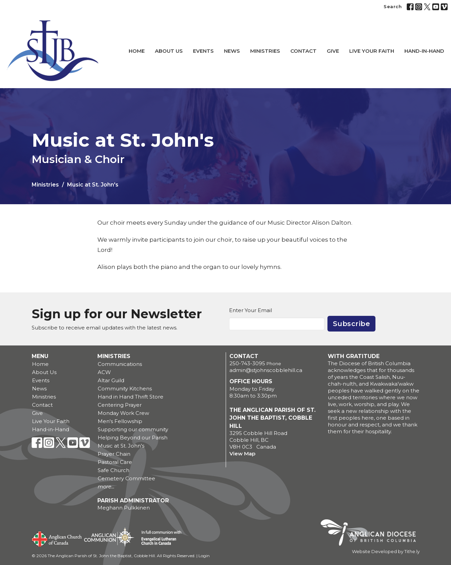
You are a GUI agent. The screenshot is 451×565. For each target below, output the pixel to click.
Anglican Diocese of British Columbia (371, 533)
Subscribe (351, 324)
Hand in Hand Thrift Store (130, 396)
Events (203, 51)
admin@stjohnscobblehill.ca (265, 370)
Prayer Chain (114, 454)
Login (204, 555)
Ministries (265, 51)
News (232, 51)
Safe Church (113, 470)
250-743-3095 (247, 363)
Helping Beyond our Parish (132, 437)
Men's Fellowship (120, 421)
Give (333, 51)
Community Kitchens (125, 388)
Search (393, 6)
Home (137, 51)
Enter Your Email (250, 310)
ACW (104, 372)
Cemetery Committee (126, 478)
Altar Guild (111, 380)
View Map (242, 453)
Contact (303, 51)
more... (106, 486)
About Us (169, 51)
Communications (120, 364)
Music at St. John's (121, 445)
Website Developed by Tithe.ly (386, 551)
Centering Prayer (120, 405)
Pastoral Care (115, 462)
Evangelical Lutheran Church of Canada (159, 538)
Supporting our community (133, 429)
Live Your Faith (371, 51)
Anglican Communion (109, 537)
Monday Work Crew (123, 413)
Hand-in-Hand (424, 51)
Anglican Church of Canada (57, 538)
